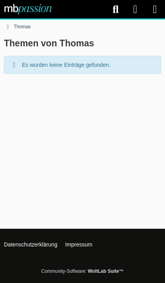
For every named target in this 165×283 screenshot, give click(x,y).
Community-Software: (82, 271)
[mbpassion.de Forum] (28, 9)
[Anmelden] (135, 9)
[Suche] (115, 9)
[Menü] (155, 9)
